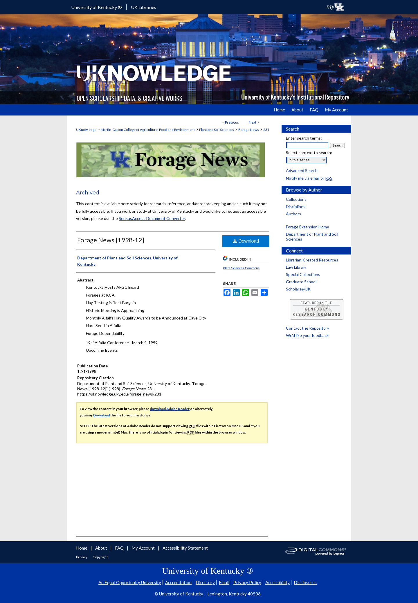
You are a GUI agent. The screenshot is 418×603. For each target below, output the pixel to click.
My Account (143, 547)
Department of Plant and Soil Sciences (312, 236)
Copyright (100, 557)
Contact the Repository (307, 328)
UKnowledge (86, 129)
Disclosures (305, 582)
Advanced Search (302, 170)
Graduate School (301, 281)
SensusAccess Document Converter (152, 218)
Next (252, 122)
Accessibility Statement (185, 547)
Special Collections (303, 274)
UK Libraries (143, 7)
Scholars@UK (298, 288)
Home (82, 547)
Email (224, 582)
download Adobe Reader (170, 409)
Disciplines (295, 206)
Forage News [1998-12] (110, 240)
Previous (232, 122)
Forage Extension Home (307, 226)
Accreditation (178, 582)
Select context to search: (309, 152)
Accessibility (277, 582)
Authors (293, 213)
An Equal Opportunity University (129, 582)
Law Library (296, 267)
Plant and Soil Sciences (216, 129)
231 (266, 129)
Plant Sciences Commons (241, 268)
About (101, 547)
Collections (296, 199)
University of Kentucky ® (96, 7)
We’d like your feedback (307, 335)
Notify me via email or (309, 178)
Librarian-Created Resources (312, 259)
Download (246, 241)
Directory (205, 582)
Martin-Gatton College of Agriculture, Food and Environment (148, 129)
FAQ (120, 547)
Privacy (82, 557)
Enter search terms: (304, 138)
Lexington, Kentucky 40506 (234, 593)
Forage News (248, 129)
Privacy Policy (247, 582)
